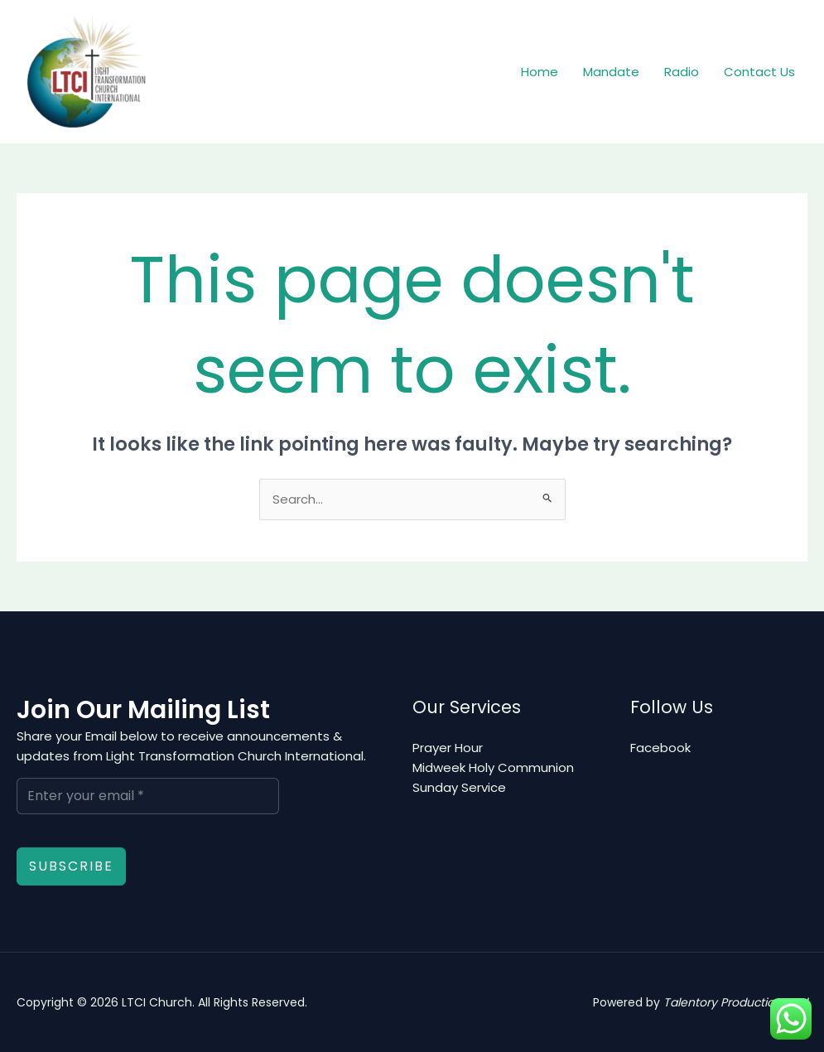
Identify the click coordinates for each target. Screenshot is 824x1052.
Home (539, 71)
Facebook (660, 747)
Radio (681, 71)
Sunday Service (459, 787)
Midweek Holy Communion (493, 767)
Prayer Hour (447, 747)
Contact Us (759, 71)
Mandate (611, 71)
